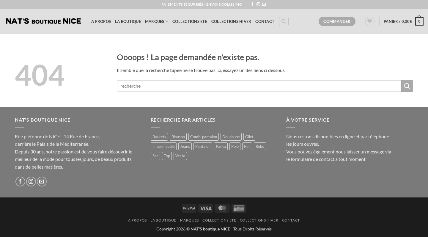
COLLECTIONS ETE (189, 21)
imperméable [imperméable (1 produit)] (163, 146)
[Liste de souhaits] (369, 21)
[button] (404, 21)
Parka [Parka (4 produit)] (221, 146)
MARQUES (156, 21)
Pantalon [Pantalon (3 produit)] (202, 146)
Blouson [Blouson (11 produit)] (178, 136)
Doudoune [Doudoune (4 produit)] (231, 136)
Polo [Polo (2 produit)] (235, 146)
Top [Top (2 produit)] (167, 155)
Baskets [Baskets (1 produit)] (159, 136)
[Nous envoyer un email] (264, 4)
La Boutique (128, 21)
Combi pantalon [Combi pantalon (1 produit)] (203, 136)
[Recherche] (284, 21)
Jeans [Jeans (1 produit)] (185, 146)
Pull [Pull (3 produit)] (247, 146)
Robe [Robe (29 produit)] (260, 146)
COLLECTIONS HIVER (231, 21)
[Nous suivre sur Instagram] (258, 4)
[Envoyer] (407, 86)
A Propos (101, 21)
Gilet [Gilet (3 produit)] (249, 136)
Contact (264, 21)
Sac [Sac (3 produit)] (155, 155)
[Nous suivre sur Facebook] (252, 4)
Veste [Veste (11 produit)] (180, 155)
